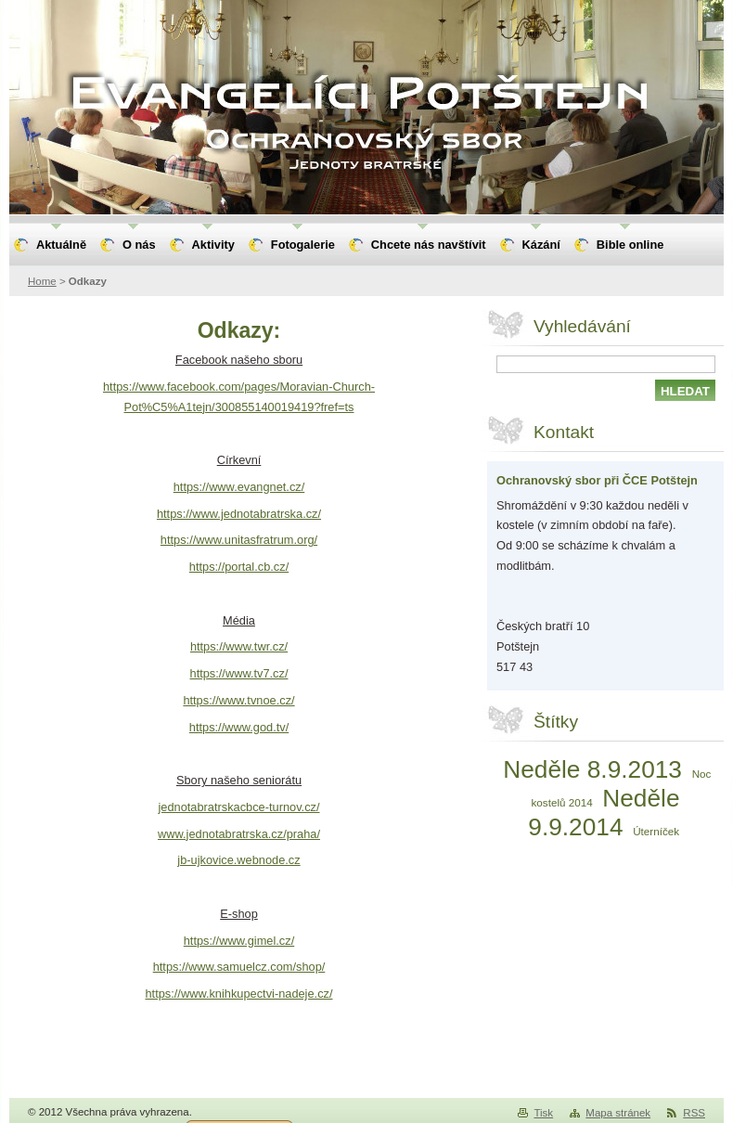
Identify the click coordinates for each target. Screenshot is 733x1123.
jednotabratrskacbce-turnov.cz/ (238, 807)
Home (42, 281)
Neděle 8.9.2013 (592, 769)
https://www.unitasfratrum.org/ (239, 540)
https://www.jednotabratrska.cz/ (239, 514)
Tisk (543, 1112)
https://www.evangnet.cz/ (239, 487)
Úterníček (656, 831)
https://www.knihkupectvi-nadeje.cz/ (238, 993)
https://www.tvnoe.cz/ (238, 700)
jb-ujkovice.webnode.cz (238, 860)
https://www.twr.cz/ (239, 646)
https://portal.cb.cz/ (239, 567)
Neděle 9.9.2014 (603, 812)
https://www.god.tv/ (239, 727)
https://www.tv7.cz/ (239, 673)
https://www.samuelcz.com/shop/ (239, 967)
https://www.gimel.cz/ (239, 941)
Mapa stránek (617, 1112)
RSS (694, 1112)
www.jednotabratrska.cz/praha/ (239, 834)
